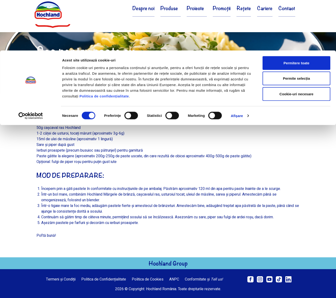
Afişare (237, 65)
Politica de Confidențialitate (103, 279)
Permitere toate (296, 12)
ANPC (174, 279)
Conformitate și (204, 279)
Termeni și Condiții (61, 279)
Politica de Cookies (147, 279)
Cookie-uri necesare (296, 43)
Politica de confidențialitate (104, 46)
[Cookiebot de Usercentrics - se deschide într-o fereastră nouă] (30, 65)
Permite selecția (296, 28)
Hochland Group (168, 263)
